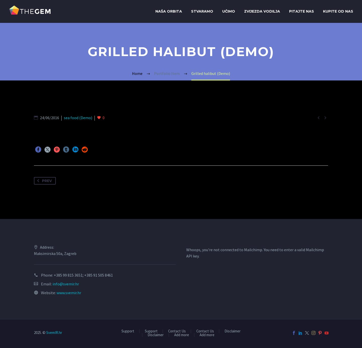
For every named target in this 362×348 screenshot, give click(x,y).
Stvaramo (202, 11)
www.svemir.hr (69, 292)
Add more (181, 335)
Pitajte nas (301, 11)
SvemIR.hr (54, 332)
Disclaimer (232, 331)
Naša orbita (168, 11)
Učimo (228, 11)
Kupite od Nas (338, 11)
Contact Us (177, 331)
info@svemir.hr (66, 283)
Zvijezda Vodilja (262, 11)
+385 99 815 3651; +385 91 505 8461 (83, 275)
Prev (43, 181)
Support (127, 331)
